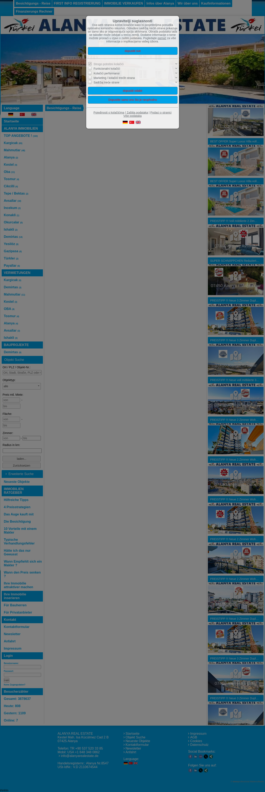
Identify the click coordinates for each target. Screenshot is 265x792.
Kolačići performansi (107, 73)
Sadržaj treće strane (106, 82)
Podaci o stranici (161, 112)
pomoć (162, 38)
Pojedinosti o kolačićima (108, 112)
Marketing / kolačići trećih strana (114, 78)
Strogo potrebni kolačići (109, 64)
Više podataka (132, 115)
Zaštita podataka (137, 112)
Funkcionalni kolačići (107, 68)
